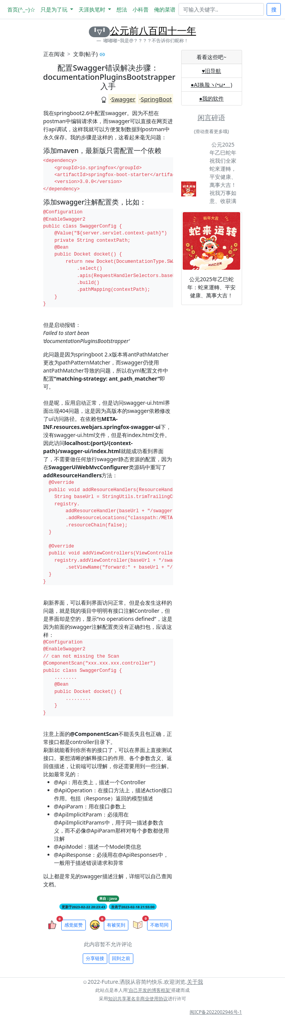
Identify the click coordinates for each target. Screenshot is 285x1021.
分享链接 (95, 958)
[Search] (221, 9)
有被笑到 (116, 925)
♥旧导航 (211, 70)
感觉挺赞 (73, 925)
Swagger (123, 99)
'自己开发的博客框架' (149, 990)
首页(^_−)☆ (21, 9)
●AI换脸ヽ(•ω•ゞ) (211, 84)
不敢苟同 (159, 925)
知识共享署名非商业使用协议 (138, 998)
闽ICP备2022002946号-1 (216, 1012)
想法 (121, 9)
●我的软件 (211, 98)
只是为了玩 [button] (55, 9)
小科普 (141, 9)
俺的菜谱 (164, 9)
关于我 (195, 981)
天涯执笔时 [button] (93, 9)
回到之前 (121, 958)
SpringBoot (156, 99)
